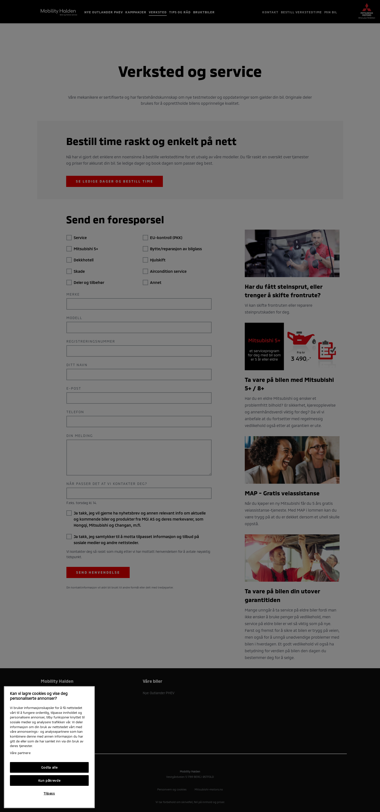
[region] (49, 747)
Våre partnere (20, 753)
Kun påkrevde (49, 780)
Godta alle (49, 767)
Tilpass (49, 793)
